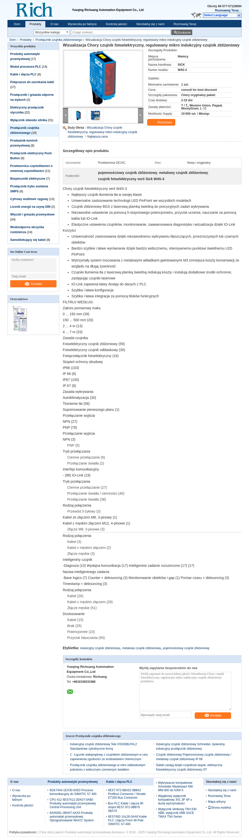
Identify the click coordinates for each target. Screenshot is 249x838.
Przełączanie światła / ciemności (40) (95, 493)
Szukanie (184, 32)
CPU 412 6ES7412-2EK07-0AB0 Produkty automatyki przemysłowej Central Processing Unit (73, 803)
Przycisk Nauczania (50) (86, 638)
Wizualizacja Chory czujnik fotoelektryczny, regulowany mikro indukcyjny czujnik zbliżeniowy (102, 132)
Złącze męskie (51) (82, 608)
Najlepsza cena (97, 136)
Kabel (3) (74, 542)
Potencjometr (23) (81, 632)
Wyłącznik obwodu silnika (28, 120)
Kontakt (33, 284)
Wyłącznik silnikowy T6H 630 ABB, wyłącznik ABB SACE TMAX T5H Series (177, 812)
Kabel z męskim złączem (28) (90, 602)
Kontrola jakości (116, 24)
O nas (55, 24)
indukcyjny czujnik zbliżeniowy (100, 648)
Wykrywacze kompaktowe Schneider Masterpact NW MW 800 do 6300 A (175, 786)
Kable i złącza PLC (23, 74)
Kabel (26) (75, 596)
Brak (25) (74, 626)
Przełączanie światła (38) (86, 499)
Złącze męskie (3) (81, 554)
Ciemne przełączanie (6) (86, 457)
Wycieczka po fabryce (82, 24)
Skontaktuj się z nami (150, 24)
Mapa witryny (217, 801)
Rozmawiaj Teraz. (227, 10)
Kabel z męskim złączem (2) (89, 548)
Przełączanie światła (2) (85, 463)
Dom (17, 24)
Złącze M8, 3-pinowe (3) (86, 529)
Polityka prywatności (22, 832)
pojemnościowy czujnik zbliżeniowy (186, 648)
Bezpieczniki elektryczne (27, 178)
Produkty (35, 24)
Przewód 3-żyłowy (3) (84, 511)
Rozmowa (162, 122)
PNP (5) (73, 445)
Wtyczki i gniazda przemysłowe (32, 214)
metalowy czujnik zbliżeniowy (141, 648)
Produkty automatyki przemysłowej (73, 782)
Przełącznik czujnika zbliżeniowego (59, 40)
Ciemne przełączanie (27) (87, 487)
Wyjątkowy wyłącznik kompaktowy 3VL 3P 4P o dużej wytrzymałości (175, 799)
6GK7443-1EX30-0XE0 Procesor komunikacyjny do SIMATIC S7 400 (73, 792)
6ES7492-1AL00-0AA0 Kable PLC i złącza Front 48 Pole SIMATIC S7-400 (127, 820)
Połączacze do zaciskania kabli (32, 82)
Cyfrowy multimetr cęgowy (29, 199)
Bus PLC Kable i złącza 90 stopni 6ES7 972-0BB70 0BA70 (125, 807)
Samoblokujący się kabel (28, 240)
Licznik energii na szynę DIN (30, 207)
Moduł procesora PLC (25, 66)
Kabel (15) (75, 620)
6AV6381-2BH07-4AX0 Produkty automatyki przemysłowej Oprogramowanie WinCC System (72, 816)
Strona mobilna (219, 807)
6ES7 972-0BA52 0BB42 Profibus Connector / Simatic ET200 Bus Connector (127, 793)
